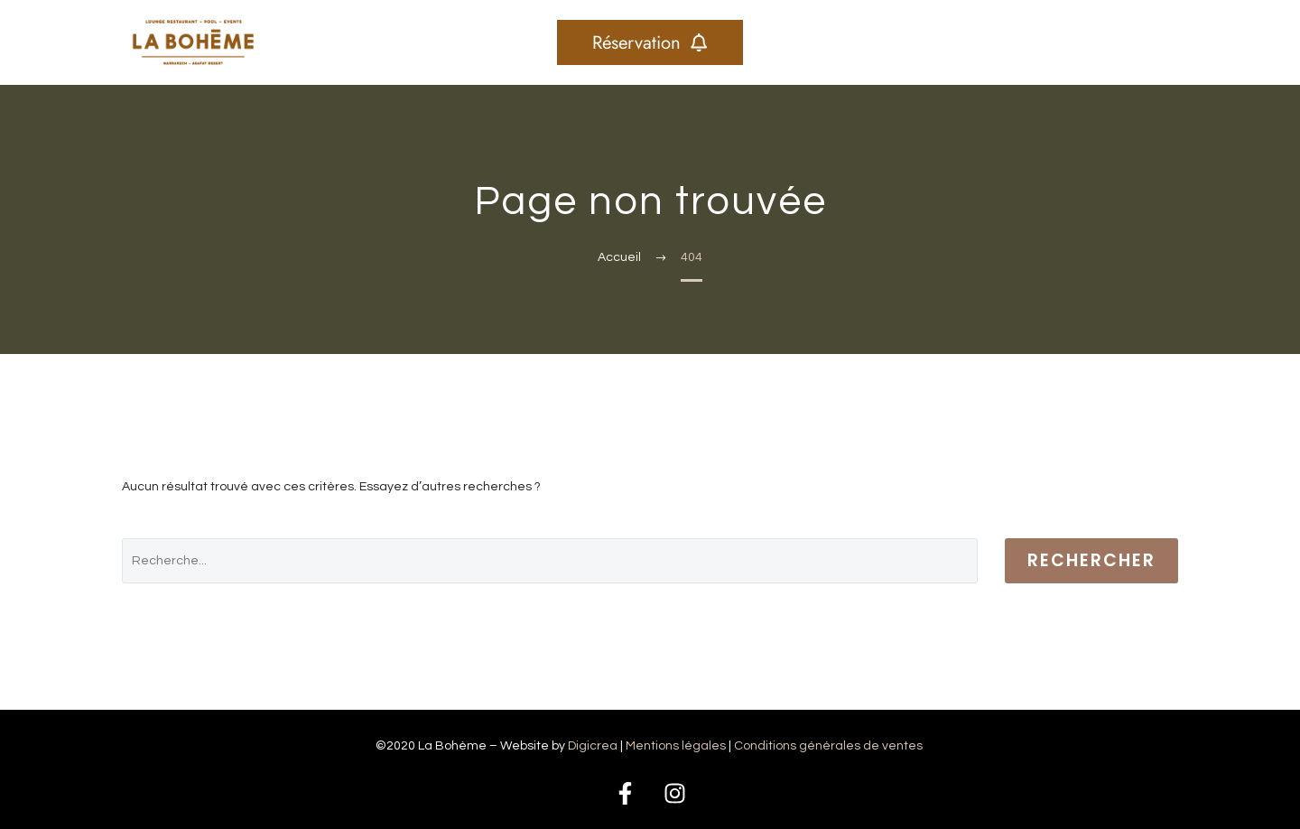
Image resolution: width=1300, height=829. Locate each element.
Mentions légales (677, 746)
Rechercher (1091, 560)
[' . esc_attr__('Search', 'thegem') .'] (550, 560)
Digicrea (593, 746)
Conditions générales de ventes (829, 746)
